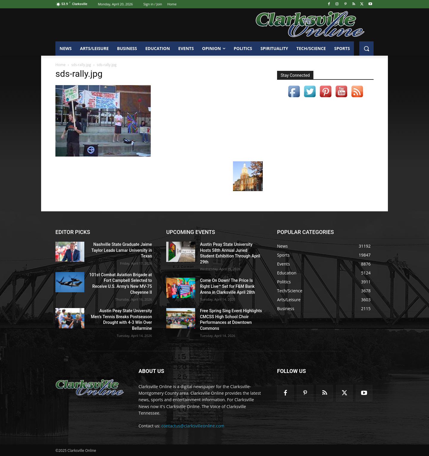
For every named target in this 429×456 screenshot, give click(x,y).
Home (60, 64)
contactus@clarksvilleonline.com (193, 426)
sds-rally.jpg (81, 64)
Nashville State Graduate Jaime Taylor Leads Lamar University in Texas (121, 250)
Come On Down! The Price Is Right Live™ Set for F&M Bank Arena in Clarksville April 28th (227, 286)
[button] (366, 48)
